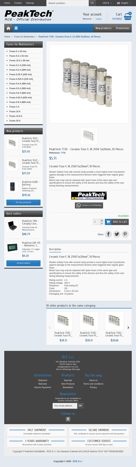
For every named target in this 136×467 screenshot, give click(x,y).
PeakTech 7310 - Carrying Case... (30, 222)
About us (93, 380)
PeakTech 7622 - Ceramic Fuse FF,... (31, 161)
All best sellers (23, 263)
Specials (68, 380)
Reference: (54, 153)
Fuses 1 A (14, 107)
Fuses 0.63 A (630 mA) (20, 97)
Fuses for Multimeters (20, 44)
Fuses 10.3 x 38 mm (19, 60)
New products (104, 28)
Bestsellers (68, 387)
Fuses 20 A (15, 120)
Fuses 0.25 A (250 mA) (20, 74)
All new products (23, 202)
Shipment (42, 380)
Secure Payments (42, 387)
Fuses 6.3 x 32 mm (18, 56)
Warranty (42, 384)
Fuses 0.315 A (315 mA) (21, 79)
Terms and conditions (93, 384)
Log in (99, 19)
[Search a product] (67, 3)
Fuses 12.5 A (15, 116)
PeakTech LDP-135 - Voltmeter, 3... (31, 244)
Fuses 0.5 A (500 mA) (20, 88)
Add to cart (116, 222)
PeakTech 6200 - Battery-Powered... (31, 185)
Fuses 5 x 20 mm (17, 51)
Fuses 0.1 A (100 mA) (20, 65)
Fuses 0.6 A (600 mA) (20, 93)
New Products (68, 384)
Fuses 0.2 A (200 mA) (20, 69)
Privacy (93, 387)
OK (92, 3)
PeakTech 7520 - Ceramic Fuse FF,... (89, 334)
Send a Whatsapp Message (68, 369)
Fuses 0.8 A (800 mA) (20, 102)
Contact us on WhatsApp (88, 205)
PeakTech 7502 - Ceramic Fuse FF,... (114, 334)
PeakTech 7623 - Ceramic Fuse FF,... (31, 140)
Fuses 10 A (15, 111)
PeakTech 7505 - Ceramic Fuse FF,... (63, 334)
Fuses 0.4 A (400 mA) (20, 83)
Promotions (122, 28)
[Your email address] (65, 406)
